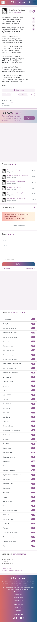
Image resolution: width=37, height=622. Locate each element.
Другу (18, 390)
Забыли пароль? (30, 268)
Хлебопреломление (18, 541)
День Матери (18, 377)
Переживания (18, 452)
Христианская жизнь (18, 546)
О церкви (18, 444)
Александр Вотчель (8, 569)
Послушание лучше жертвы (16, 181)
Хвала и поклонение (18, 537)
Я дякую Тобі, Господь (13, 187)
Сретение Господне (18, 519)
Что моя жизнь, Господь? (15, 193)
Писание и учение (18, 457)
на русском (18, 595)
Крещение (18, 412)
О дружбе (18, 439)
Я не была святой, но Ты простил (17, 176)
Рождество (18, 488)
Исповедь (18, 408)
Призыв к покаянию (18, 470)
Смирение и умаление (18, 510)
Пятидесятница (18, 484)
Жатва (18, 399)
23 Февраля (18, 319)
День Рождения (18, 381)
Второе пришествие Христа (18, 364)
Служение (18, 506)
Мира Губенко (18, 12)
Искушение (18, 404)
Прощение (18, 479)
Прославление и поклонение (18, 475)
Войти (18, 264)
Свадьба (18, 492)
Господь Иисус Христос (18, 373)
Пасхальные (18, 448)
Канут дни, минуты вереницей (16, 199)
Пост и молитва (18, 466)
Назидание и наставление (18, 430)
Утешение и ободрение (18, 532)
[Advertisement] (18, 142)
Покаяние (18, 461)
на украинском (18, 597)
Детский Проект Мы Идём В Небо (12, 570)
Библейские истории (18, 328)
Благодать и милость (18, 337)
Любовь (18, 421)
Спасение (18, 515)
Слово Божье (18, 501)
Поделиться (18, 90)
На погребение (18, 426)
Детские (18, 386)
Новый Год (18, 435)
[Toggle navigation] (34, 2)
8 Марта (18, 324)
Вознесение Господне (18, 359)
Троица (18, 528)
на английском (18, 600)
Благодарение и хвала (18, 333)
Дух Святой (18, 395)
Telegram (18, 610)
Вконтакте (18, 607)
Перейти (29, 118)
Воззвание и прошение (18, 355)
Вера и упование (18, 350)
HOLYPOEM (7, 113)
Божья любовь (18, 346)
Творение (18, 524)
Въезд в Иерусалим (18, 368)
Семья (18, 497)
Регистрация (6, 268)
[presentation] (17, 253)
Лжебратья (18, 417)
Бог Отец (18, 341)
